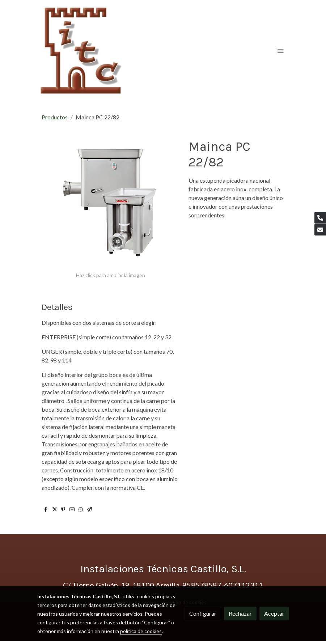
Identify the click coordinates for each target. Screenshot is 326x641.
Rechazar (240, 613)
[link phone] (320, 218)
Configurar (202, 613)
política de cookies (141, 631)
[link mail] (320, 229)
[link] (81, 50)
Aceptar (274, 613)
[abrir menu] (280, 50)
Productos (55, 117)
